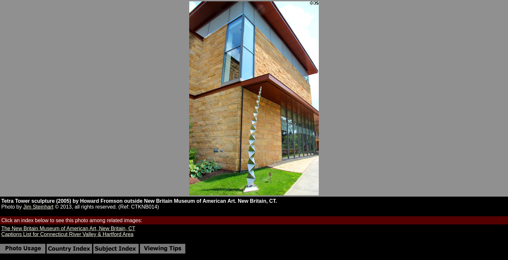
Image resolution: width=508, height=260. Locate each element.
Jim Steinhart (38, 207)
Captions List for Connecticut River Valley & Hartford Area (67, 234)
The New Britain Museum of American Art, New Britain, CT (68, 228)
